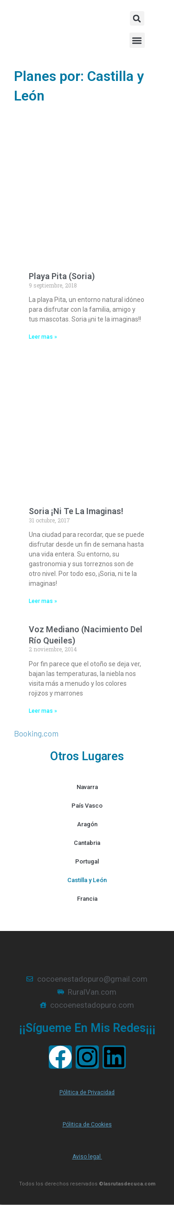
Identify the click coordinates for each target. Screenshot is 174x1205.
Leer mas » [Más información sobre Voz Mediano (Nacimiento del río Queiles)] (43, 711)
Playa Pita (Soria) (62, 276)
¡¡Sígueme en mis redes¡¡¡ (87, 1028)
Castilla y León (87, 880)
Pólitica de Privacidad (87, 1092)
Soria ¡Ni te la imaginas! (76, 511)
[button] (137, 40)
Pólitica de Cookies (87, 1124)
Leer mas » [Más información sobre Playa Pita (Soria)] (43, 337)
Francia (87, 898)
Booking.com (36, 733)
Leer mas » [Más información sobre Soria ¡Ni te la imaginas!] (43, 601)
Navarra (87, 786)
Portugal (87, 861)
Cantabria (87, 842)
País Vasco (87, 805)
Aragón (87, 824)
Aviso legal (87, 1156)
